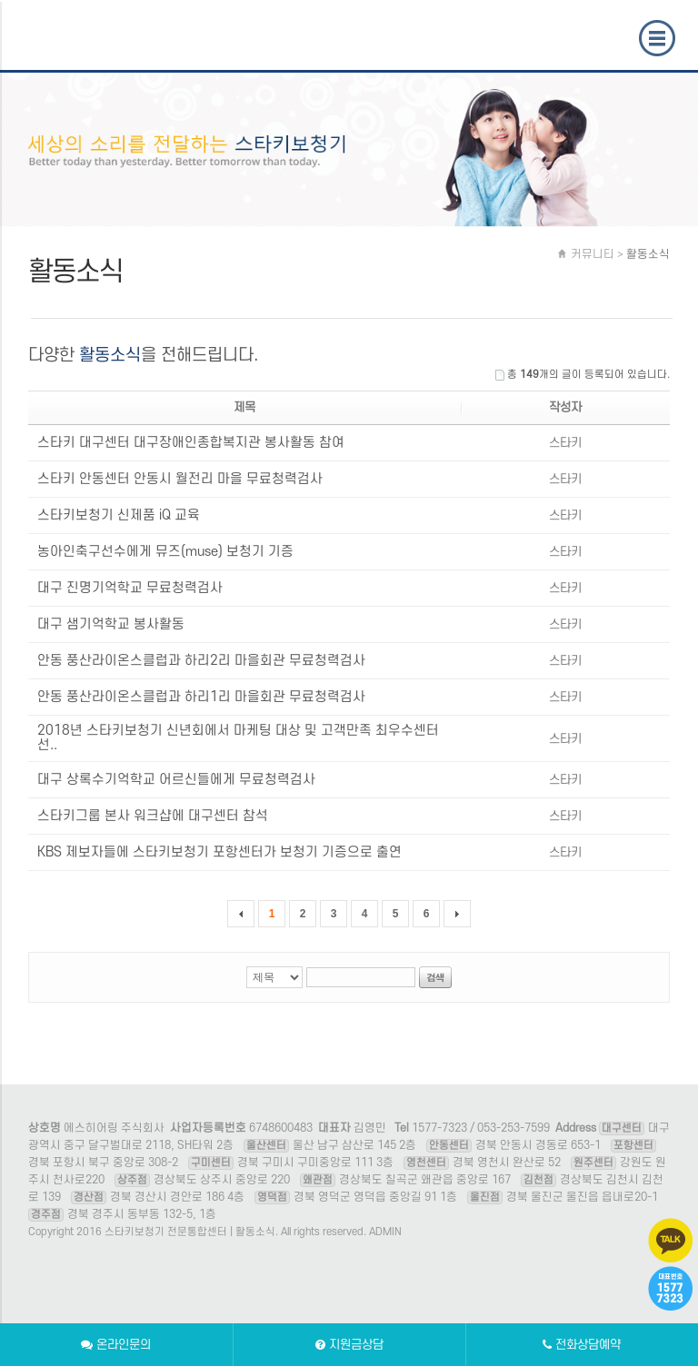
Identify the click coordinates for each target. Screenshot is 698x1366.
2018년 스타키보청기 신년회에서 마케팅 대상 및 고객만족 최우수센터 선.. (238, 738)
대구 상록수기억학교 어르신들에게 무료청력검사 (176, 779)
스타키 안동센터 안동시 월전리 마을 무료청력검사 (180, 479)
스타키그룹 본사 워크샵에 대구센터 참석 (152, 816)
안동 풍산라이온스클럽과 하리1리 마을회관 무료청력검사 (201, 697)
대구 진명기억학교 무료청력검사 (130, 588)
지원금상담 (349, 1344)
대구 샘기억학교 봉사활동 (110, 624)
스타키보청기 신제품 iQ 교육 (118, 515)
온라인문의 (116, 1344)
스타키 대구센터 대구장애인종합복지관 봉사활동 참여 (190, 442)
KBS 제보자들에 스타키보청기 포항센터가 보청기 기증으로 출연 (219, 852)
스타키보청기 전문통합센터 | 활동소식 (105, 45)
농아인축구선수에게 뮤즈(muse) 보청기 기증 (165, 551)
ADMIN (385, 1232)
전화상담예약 (582, 1344)
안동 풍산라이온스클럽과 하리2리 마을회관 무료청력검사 (201, 660)
